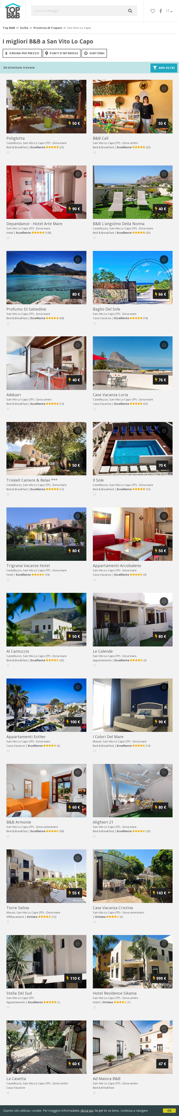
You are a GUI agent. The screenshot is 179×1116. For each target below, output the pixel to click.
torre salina (17, 907)
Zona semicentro (47, 827)
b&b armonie (18, 822)
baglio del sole (106, 309)
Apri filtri (164, 68)
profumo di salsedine (26, 309)
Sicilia (24, 28)
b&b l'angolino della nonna (118, 223)
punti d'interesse (61, 53)
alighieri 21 (103, 822)
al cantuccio (17, 651)
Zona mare (59, 143)
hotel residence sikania (115, 993)
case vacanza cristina (113, 907)
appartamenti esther (26, 736)
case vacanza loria (110, 394)
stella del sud (19, 993)
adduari (13, 394)
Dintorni (94, 53)
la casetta (16, 1078)
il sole (98, 480)
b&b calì (100, 138)
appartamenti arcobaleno (117, 565)
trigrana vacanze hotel (28, 565)
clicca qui (87, 1110)
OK (169, 1110)
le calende (103, 651)
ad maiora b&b (106, 1078)
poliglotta (15, 138)
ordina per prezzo (22, 53)
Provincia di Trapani (47, 28)
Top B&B (9, 28)
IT (169, 11)
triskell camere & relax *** (31, 480)
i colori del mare (108, 736)
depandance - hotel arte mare (34, 223)
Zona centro (130, 143)
